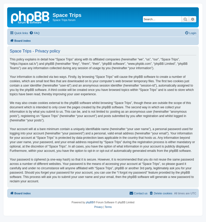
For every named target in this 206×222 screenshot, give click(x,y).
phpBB (90, 202)
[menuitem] (34, 33)
